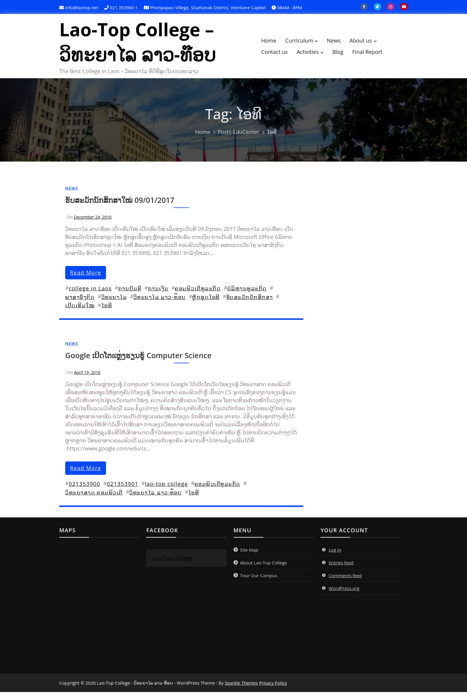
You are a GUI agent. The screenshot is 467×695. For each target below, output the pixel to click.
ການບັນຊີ (129, 291)
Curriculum (305, 42)
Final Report (373, 53)
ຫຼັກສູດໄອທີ (206, 299)
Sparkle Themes (241, 686)
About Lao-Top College (263, 566)
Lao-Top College (172, 560)
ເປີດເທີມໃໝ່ (80, 308)
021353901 (122, 486)
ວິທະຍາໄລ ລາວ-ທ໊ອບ (159, 299)
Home (274, 42)
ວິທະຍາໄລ (114, 299)
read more (85, 275)
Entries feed (341, 566)
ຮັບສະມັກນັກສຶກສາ (249, 299)
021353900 (84, 486)
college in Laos (90, 291)
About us (366, 42)
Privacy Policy (273, 686)
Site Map (249, 553)
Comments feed (345, 578)
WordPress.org (344, 591)
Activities (313, 53)
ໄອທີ (106, 308)
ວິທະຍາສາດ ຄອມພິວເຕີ (94, 495)
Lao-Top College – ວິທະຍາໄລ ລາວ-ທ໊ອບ (142, 43)
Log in (335, 553)
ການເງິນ (158, 291)
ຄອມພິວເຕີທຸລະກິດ (198, 291)
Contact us (280, 53)
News (339, 42)
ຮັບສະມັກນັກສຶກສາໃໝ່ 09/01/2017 (119, 203)
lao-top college (166, 486)
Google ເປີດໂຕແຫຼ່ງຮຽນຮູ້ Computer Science (138, 358)
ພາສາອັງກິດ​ (80, 299)
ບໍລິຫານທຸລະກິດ (247, 291)
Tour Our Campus (258, 578)
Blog (343, 53)
